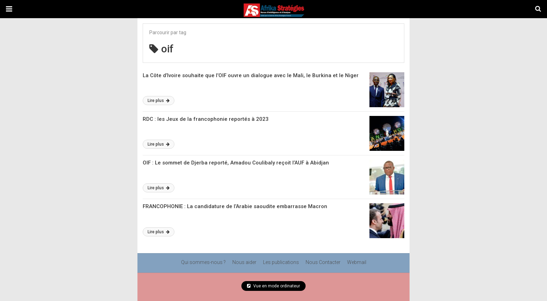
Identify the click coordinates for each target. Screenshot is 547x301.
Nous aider (244, 262)
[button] (9, 9)
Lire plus (159, 100)
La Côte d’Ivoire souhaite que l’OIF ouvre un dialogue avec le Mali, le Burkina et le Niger (251, 75)
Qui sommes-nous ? (203, 262)
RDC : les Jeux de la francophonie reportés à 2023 (206, 119)
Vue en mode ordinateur (273, 286)
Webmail (356, 262)
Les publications (281, 262)
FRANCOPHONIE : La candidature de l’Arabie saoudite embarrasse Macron (235, 206)
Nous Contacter (323, 262)
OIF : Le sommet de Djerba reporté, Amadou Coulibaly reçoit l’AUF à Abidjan (236, 163)
